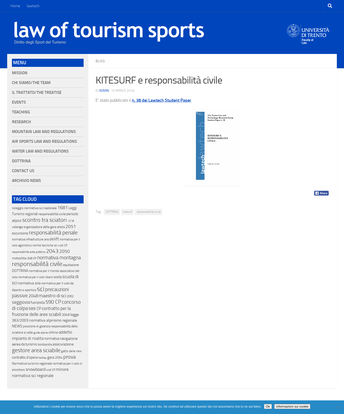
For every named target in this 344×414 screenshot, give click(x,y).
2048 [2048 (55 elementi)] (33, 295)
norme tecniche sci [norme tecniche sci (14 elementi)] (45, 245)
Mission (19, 73)
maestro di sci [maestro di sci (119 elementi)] (52, 295)
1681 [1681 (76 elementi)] (62, 207)
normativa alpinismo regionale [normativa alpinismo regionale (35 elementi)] (53, 320)
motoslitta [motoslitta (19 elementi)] (19, 258)
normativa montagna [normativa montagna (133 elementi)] (59, 257)
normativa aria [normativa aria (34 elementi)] (29, 283)
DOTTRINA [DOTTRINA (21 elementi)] (20, 271)
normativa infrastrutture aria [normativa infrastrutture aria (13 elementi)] (30, 239)
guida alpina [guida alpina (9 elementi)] (40, 332)
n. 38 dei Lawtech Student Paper (161, 100)
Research (21, 122)
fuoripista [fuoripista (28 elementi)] (38, 302)
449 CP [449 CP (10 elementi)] (50, 370)
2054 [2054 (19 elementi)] (59, 358)
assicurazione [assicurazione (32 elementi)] (63, 344)
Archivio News (26, 180)
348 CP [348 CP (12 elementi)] (32, 258)
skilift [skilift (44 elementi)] (54, 239)
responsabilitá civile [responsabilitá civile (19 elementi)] (52, 214)
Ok (268, 406)
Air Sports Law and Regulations (44, 141)
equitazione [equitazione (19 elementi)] (71, 265)
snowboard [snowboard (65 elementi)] (35, 369)
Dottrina (21, 161)
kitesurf (127, 211)
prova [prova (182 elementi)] (69, 357)
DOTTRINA (112, 211)
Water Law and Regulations (40, 151)
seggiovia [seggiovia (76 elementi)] (21, 302)
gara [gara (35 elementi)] (50, 357)
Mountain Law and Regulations (44, 131)
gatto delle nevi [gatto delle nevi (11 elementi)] (71, 351)
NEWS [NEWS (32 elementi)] (17, 326)
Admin (104, 91)
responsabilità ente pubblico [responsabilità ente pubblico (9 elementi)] (28, 252)
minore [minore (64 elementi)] (62, 369)
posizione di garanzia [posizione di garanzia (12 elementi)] (36, 326)
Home (15, 6)
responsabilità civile (149, 211)
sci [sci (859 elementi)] (40, 289)
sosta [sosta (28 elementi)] (58, 277)
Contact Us (23, 171)
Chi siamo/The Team (31, 82)
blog (100, 61)
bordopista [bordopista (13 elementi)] (45, 344)
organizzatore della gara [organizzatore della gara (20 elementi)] (39, 227)
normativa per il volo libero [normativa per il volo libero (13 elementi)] (35, 277)
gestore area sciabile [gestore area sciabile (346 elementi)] (36, 350)
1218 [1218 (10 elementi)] (70, 221)
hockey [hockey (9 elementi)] (42, 357)
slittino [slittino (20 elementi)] (53, 332)
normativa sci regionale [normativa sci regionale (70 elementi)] (33, 375)
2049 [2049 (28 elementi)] (66, 315)
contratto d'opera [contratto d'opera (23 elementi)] (25, 357)
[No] (338, 407)
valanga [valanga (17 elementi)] (17, 227)
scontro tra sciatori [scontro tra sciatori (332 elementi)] (44, 220)
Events (19, 102)
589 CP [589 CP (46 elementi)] (34, 308)
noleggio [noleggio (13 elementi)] (17, 208)
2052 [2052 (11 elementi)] (70, 296)
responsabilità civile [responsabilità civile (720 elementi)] (37, 264)
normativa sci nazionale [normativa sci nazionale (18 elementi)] (40, 208)
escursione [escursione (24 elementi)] (20, 233)
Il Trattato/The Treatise (36, 92)
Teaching (21, 112)
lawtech (33, 6)
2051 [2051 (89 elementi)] (70, 226)
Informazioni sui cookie (292, 406)
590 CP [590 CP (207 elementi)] (53, 302)
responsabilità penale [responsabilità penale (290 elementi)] (53, 232)
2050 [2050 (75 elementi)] (64, 251)
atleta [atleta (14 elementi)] (61, 227)
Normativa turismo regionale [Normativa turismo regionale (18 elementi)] (32, 363)
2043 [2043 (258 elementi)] (52, 251)
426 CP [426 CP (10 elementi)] (62, 245)
